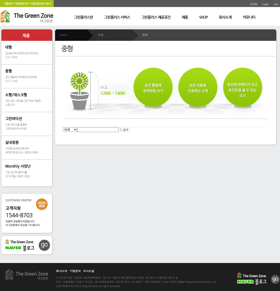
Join (275, 4)
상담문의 (75, 271)
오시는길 (88, 271)
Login (265, 4)
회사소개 (61, 271)
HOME (253, 4)
